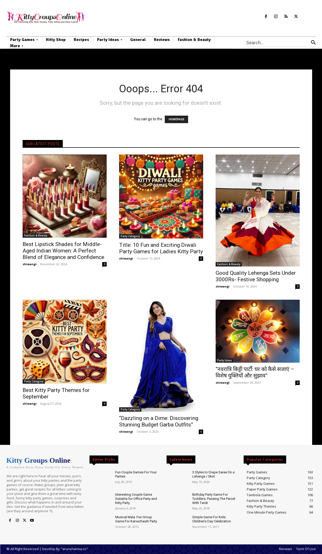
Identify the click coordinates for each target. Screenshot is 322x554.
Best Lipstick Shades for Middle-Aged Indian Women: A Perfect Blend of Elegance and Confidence (63, 250)
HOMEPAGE (176, 119)
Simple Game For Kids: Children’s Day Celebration (211, 519)
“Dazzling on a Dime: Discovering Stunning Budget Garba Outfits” (158, 421)
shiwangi (30, 264)
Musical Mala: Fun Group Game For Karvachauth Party (136, 519)
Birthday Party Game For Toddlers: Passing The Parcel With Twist (213, 498)
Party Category (130, 236)
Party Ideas (224, 360)
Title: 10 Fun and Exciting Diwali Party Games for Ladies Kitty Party (161, 248)
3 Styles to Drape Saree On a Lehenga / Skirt (213, 474)
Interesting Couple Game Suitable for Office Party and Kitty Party (136, 498)
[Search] (313, 42)
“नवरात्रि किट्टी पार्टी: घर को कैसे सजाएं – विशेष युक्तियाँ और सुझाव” (255, 372)
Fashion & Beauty (35, 235)
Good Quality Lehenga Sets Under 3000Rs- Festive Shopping (256, 276)
